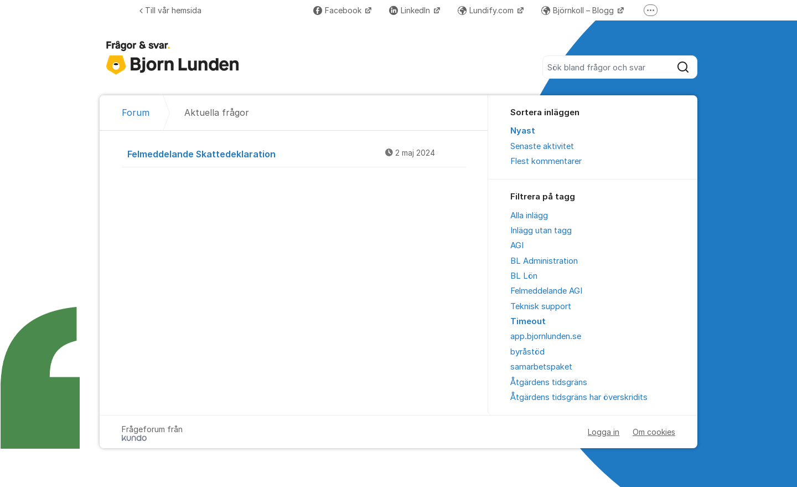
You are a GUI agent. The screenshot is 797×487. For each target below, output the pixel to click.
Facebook (338, 10)
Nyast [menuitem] (522, 131)
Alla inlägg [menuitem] (529, 216)
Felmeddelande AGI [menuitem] (546, 291)
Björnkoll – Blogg (578, 10)
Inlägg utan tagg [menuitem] (541, 230)
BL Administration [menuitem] (544, 261)
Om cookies (654, 432)
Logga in (603, 432)
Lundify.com (487, 10)
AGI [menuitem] (517, 245)
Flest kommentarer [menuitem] (546, 161)
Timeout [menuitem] (528, 321)
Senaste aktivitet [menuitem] (542, 146)
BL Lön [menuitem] (523, 276)
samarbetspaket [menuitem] (541, 367)
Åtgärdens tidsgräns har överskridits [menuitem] (579, 397)
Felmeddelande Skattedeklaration (296, 153)
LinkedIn (410, 10)
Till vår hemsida (170, 10)
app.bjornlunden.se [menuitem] (545, 336)
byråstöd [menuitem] (527, 352)
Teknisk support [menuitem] (540, 306)
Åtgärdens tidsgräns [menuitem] (548, 382)
